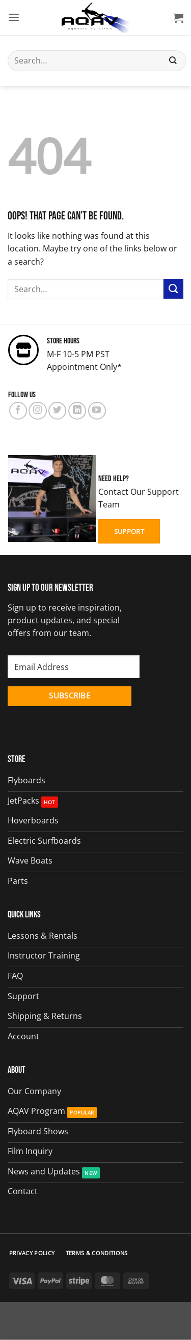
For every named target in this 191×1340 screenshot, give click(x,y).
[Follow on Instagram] (37, 411)
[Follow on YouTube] (97, 411)
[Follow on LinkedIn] (77, 411)
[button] (14, 17)
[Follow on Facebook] (18, 411)
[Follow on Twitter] (57, 411)
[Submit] (173, 61)
